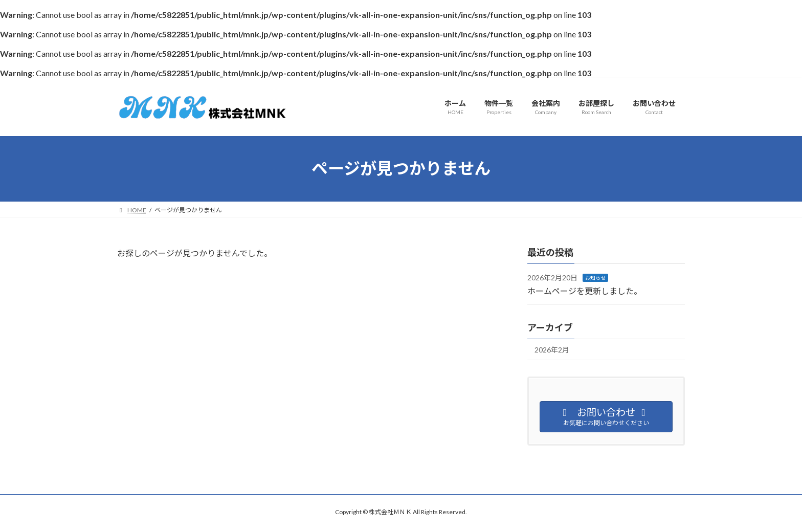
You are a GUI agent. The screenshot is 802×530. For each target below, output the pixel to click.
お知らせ (595, 278)
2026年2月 (551, 349)
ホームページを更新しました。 (584, 290)
